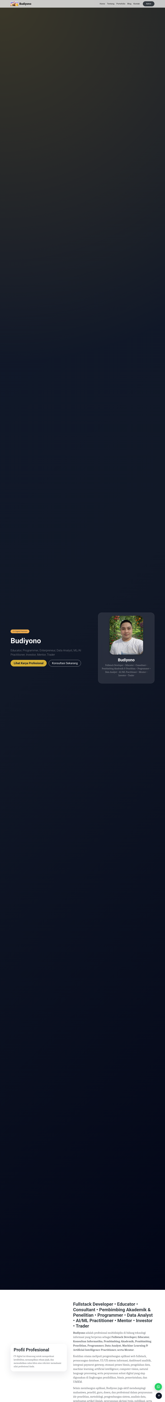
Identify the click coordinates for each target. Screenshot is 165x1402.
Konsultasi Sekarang (65, 663)
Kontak (136, 4)
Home (102, 4)
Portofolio (120, 4)
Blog (129, 4)
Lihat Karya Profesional (28, 663)
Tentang (110, 4)
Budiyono (21, 4)
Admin (148, 4)
